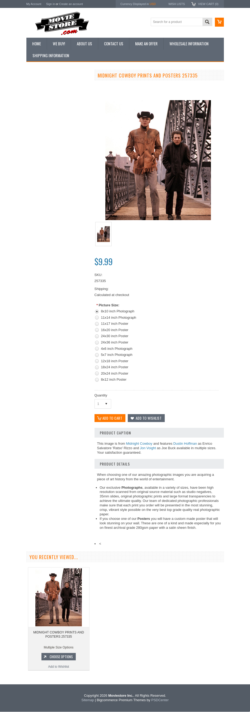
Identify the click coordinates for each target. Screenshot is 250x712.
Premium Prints (40, 139)
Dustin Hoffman (185, 444)
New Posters (38, 130)
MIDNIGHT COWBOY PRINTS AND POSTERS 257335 (58, 635)
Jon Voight (148, 448)
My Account (33, 4)
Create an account (71, 4)
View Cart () (208, 4)
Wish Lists (176, 4)
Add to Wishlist (58, 304)
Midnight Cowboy (139, 444)
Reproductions (39, 121)
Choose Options (60, 294)
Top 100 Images (40, 103)
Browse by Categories (44, 112)
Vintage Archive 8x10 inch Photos (53, 94)
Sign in (50, 4)
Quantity (101, 395)
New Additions (39, 85)
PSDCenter (160, 700)
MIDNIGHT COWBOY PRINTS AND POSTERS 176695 (57, 272)
